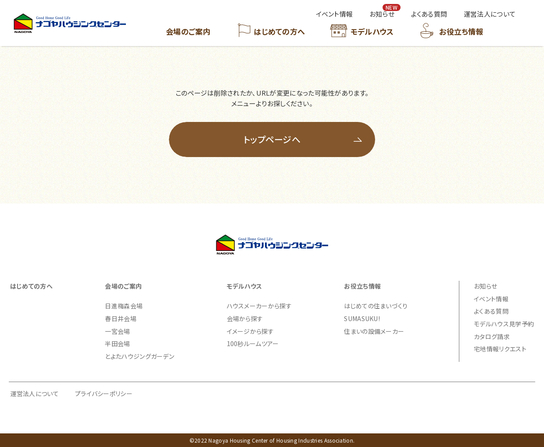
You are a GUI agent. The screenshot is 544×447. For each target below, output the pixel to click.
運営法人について (35, 393)
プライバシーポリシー (103, 393)
